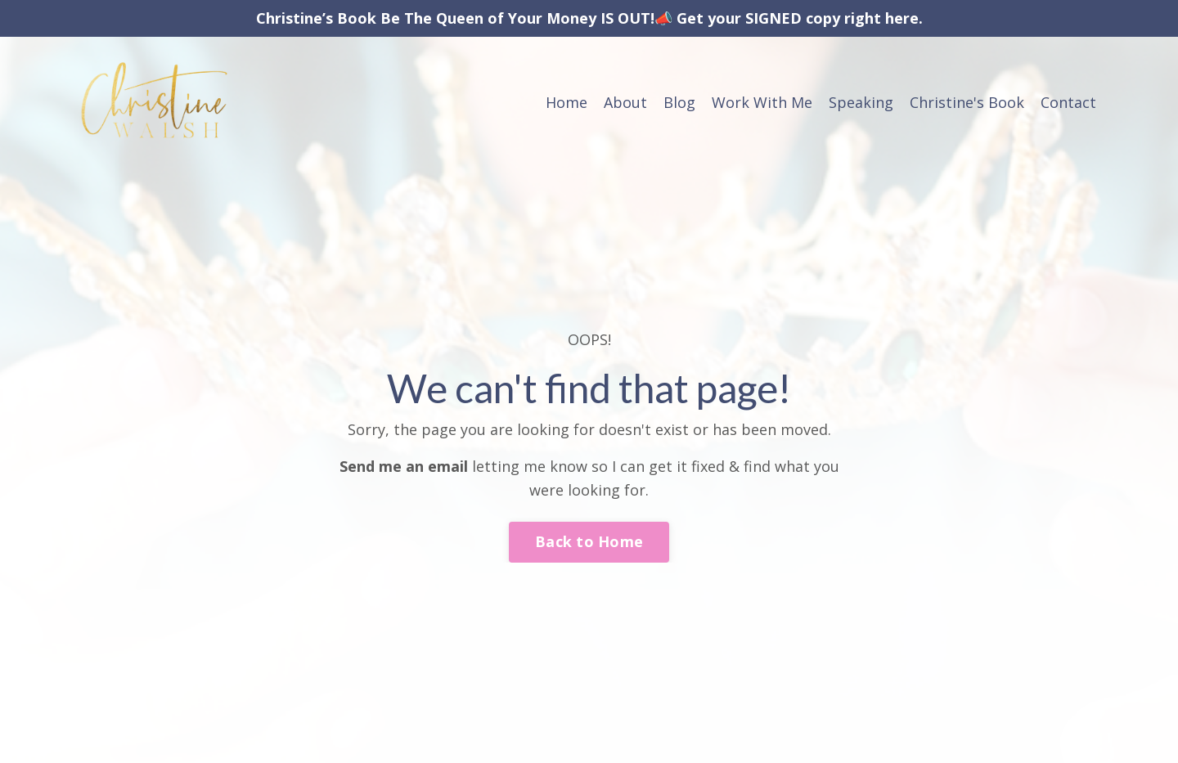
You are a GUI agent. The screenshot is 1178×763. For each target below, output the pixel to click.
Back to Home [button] (589, 541)
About (625, 102)
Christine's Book (967, 102)
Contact (1068, 102)
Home (566, 102)
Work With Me (762, 102)
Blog (679, 102)
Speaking (861, 102)
